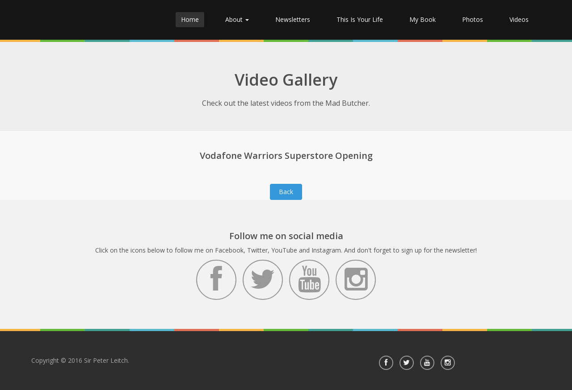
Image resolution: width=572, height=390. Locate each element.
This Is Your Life (359, 19)
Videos (519, 19)
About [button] (237, 19)
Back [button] (286, 191)
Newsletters (292, 19)
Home (190, 19)
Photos (472, 19)
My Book (422, 19)
